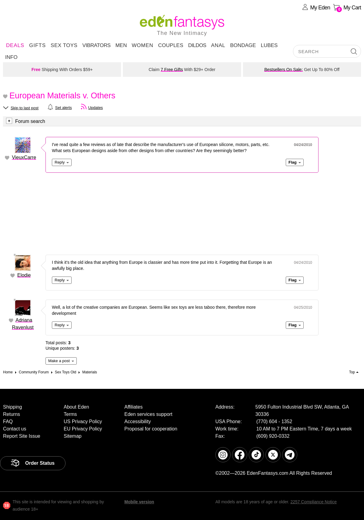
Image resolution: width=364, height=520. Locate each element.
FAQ (8, 421)
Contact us (14, 428)
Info (11, 57)
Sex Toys (64, 45)
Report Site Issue (21, 436)
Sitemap (73, 436)
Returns (11, 414)
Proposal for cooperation (150, 428)
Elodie (24, 275)
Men (121, 45)
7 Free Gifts (172, 69)
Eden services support (148, 414)
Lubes (269, 45)
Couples (170, 45)
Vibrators (96, 45)
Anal (218, 45)
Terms (70, 414)
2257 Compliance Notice (313, 501)
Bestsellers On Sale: (283, 69)
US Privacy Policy (83, 421)
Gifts (37, 45)
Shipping (12, 407)
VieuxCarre (24, 157)
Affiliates (133, 407)
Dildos (197, 45)
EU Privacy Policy (83, 428)
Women (142, 45)
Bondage (243, 45)
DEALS (15, 45)
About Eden (76, 407)
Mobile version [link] (139, 501)
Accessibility (137, 421)
